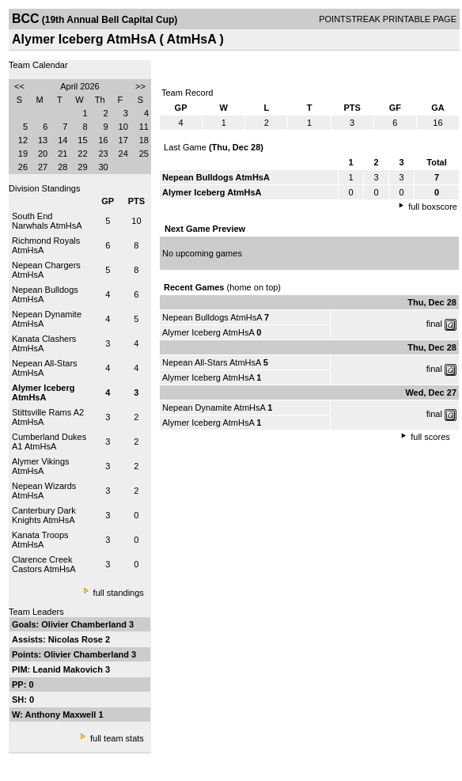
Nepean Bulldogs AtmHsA (212, 317)
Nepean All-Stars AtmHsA (211, 362)
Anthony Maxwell (62, 714)
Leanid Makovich (68, 669)
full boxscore (432, 206)
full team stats (117, 738)
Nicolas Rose (76, 639)
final (434, 323)
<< (19, 86)
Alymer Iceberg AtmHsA (208, 332)
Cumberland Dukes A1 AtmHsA (49, 441)
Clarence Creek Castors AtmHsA (44, 564)
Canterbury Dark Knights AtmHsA (44, 515)
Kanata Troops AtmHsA (40, 539)
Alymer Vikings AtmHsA (41, 466)
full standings (118, 592)
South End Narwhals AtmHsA (47, 220)
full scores (430, 437)
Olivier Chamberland (85, 624)
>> (140, 86)
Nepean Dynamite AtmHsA (213, 407)
